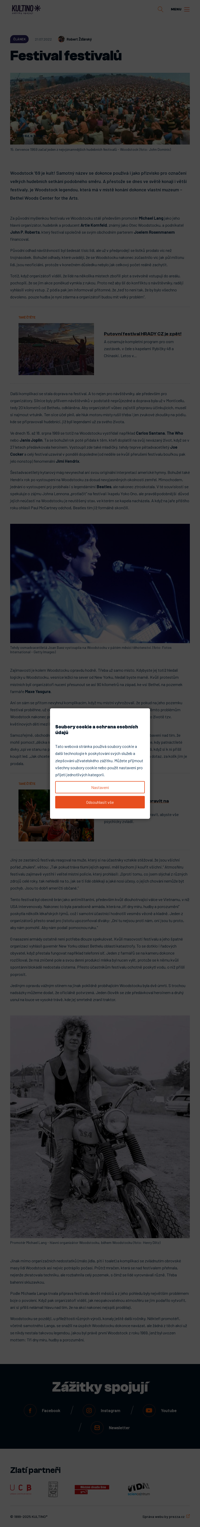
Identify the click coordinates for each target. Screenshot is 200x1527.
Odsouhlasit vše (100, 802)
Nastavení (100, 787)
